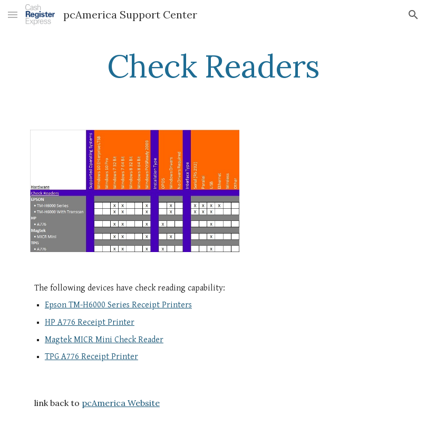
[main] (213, 66)
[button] (12, 14)
